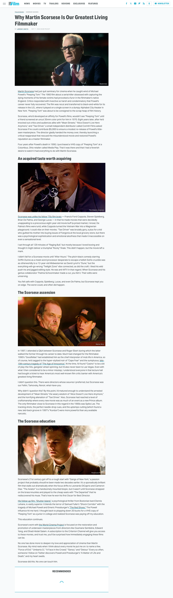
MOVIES (36, 3)
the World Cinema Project (51, 524)
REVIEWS (66, 3)
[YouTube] (135, 4)
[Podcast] (149, 4)
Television (19, 12)
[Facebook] (126, 4)
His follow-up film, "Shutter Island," (34, 501)
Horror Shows (32, 12)
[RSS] (143, 4)
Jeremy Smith (22, 29)
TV (45, 3)
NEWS (27, 3)
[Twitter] (131, 4)
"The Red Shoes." (77, 507)
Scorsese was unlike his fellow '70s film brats (40, 216)
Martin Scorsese (26, 91)
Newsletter (161, 3)
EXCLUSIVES (79, 3)
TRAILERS (53, 3)
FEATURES (93, 3)
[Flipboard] (139, 4)
